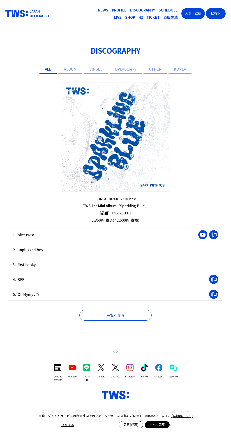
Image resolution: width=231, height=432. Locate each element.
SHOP (130, 17)
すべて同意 (157, 424)
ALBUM (70, 69)
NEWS (103, 10)
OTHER (155, 69)
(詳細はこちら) (182, 416)
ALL (48, 69)
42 (141, 17)
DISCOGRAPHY (142, 10)
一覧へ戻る (115, 315)
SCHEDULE (168, 10)
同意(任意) (130, 424)
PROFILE (119, 10)
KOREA (180, 69)
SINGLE (95, 69)
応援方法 (170, 17)
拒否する (67, 425)
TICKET (153, 17)
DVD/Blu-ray (125, 69)
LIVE (118, 17)
